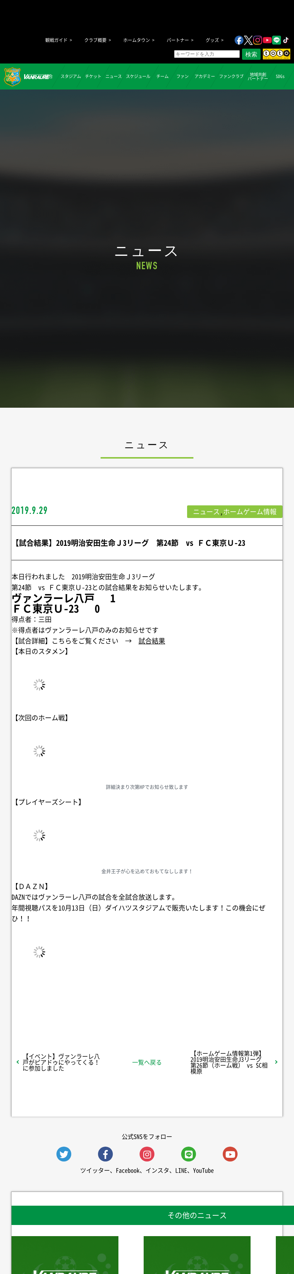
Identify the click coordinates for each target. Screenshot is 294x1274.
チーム (162, 76)
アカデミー (205, 76)
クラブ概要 (95, 40)
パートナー (178, 40)
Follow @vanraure (222, 1004)
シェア (57, 1004)
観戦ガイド (56, 40)
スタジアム (71, 76)
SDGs (279, 76)
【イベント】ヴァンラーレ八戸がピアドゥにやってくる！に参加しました (61, 1062)
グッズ (212, 40)
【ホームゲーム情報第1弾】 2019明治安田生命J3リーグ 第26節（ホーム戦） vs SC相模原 (230, 1062)
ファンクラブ (231, 76)
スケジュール (138, 76)
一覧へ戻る (147, 1062)
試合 (48, 76)
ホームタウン (136, 40)
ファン (182, 76)
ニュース (113, 76)
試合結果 (151, 641)
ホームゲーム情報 (250, 511)
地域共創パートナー (258, 76)
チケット (93, 76)
